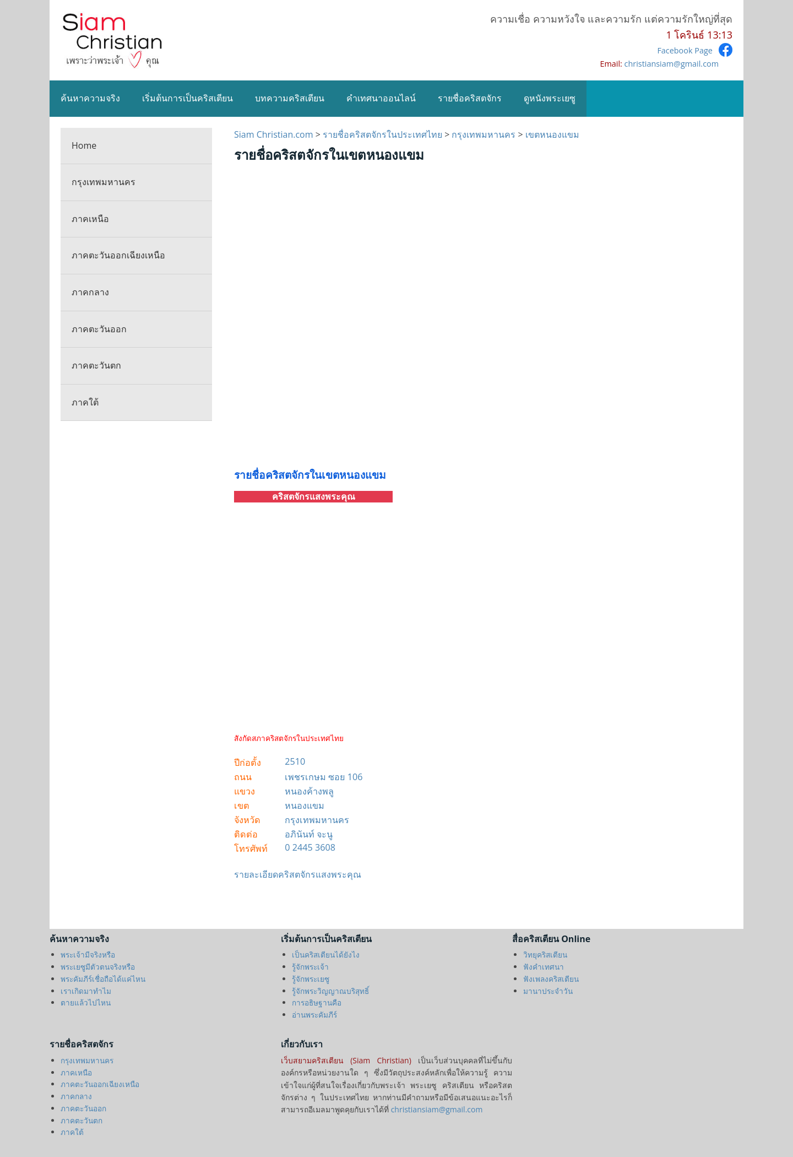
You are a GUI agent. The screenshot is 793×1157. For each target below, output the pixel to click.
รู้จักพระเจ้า (310, 966)
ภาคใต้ (85, 402)
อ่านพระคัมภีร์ (314, 1014)
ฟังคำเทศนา (543, 966)
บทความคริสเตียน (289, 98)
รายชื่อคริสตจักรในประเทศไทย (382, 134)
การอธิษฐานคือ (316, 1002)
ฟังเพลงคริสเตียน (551, 979)
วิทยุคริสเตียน (545, 954)
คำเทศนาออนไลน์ (381, 98)
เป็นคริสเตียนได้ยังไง (326, 954)
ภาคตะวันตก (96, 365)
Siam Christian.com (275, 134)
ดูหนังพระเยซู (549, 98)
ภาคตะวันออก (99, 329)
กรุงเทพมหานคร (103, 182)
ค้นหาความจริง (90, 98)
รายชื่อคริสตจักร (470, 98)
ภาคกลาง (90, 292)
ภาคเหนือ (90, 219)
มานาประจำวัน (548, 991)
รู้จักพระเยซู (310, 979)
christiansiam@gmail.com (671, 63)
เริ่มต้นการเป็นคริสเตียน (187, 98)
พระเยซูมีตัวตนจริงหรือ (98, 966)
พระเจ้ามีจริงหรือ (88, 954)
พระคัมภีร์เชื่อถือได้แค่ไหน (103, 979)
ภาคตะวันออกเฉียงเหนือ (118, 255)
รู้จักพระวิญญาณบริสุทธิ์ (330, 991)
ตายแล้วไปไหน (86, 1002)
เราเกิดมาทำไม (86, 991)
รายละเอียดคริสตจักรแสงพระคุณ (297, 874)
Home (84, 145)
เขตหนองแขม (552, 134)
